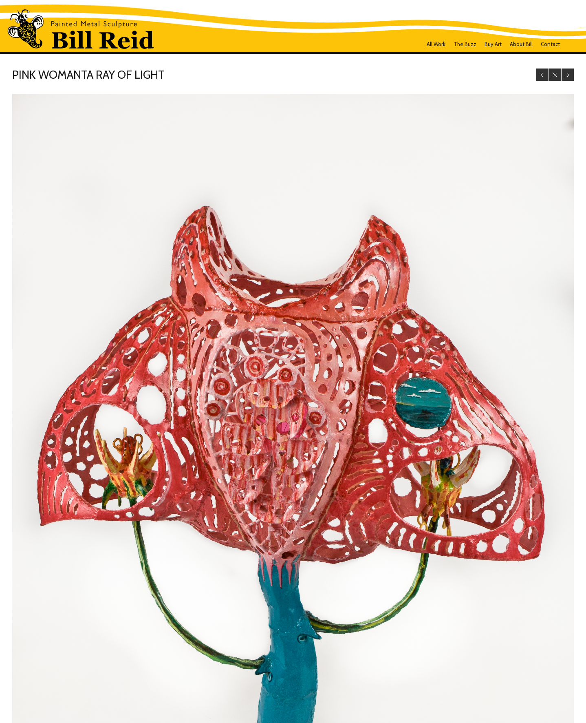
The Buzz (465, 44)
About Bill (521, 44)
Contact (550, 44)
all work (436, 44)
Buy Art (493, 44)
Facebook (571, 44)
